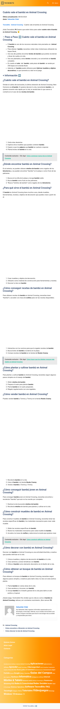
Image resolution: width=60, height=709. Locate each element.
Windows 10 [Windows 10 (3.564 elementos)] (9, 694)
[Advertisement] (30, 108)
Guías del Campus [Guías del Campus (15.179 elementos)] (41, 672)
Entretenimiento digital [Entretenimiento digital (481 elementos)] (49, 669)
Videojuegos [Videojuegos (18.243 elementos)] (40, 690)
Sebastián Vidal (13, 19)
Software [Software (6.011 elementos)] (29, 686)
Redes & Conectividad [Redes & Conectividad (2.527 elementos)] (24, 683)
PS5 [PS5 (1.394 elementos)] (12, 683)
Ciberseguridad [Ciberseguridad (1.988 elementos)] (34, 667)
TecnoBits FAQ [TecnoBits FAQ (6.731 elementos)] (42, 686)
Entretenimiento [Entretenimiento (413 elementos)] (39, 669)
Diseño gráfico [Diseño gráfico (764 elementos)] (21, 670)
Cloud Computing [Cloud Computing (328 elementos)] (44, 667)
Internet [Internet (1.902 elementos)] (47, 677)
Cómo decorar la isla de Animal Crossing (19, 631)
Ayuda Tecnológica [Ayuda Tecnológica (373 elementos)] (22, 667)
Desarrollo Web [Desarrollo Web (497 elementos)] (12, 669)
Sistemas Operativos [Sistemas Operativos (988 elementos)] (18, 687)
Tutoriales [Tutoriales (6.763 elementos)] (27, 690)
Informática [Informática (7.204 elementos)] (25, 676)
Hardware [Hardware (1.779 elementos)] (15, 677)
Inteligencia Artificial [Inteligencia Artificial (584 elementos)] (37, 677)
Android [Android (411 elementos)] (18, 664)
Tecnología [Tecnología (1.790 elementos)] (8, 691)
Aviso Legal (8, 645)
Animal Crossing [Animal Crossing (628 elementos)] (25, 664)
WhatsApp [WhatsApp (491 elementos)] (51, 691)
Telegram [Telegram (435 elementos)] (15, 691)
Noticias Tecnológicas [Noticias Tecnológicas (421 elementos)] (38, 680)
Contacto (7, 648)
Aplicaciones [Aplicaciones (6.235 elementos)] (36, 663)
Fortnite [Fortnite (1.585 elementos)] (7, 673)
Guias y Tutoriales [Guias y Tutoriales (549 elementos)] (25, 673)
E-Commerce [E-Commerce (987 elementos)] (30, 670)
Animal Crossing (17, 25)
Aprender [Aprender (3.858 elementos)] (13, 667)
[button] (47, 3)
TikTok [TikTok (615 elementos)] (20, 691)
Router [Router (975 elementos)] (50, 683)
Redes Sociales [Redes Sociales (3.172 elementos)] (40, 683)
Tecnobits (6, 25)
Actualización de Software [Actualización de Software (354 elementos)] (10, 664)
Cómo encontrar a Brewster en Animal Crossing (22, 628)
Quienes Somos (9, 642)
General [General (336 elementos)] (12, 673)
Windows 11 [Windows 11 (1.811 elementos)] (20, 694)
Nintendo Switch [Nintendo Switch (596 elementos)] (27, 680)
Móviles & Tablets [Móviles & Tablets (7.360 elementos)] (13, 680)
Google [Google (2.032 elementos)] (17, 673)
